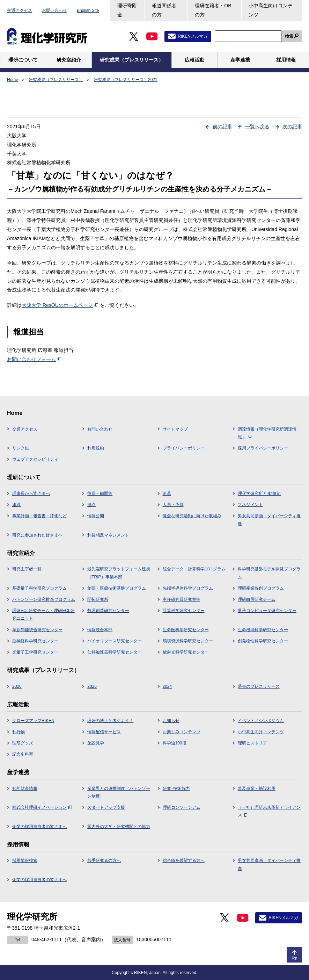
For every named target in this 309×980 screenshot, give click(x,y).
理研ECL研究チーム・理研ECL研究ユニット (43, 614)
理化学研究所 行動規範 (259, 493)
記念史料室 (22, 754)
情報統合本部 (99, 629)
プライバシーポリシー (184, 448)
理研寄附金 (127, 10)
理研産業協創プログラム (261, 588)
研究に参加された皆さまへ (37, 535)
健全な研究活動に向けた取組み (192, 515)
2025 (92, 686)
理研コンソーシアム (181, 807)
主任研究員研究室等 (181, 599)
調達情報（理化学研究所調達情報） (267, 433)
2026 (17, 686)
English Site (88, 10)
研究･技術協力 (176, 788)
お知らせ (171, 720)
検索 (289, 36)
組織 (16, 504)
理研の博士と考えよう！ (110, 720)
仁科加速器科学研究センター (114, 652)
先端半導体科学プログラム (188, 588)
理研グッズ (22, 743)
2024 (167, 686)
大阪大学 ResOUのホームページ (60, 305)
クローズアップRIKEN (33, 720)
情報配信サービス (104, 731)
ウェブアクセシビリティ (35, 459)
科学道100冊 (174, 743)
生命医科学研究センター (186, 629)
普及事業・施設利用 (256, 788)
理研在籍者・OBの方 (213, 10)
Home (12, 79)
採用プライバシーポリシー (263, 448)
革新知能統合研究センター (37, 629)
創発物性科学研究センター (263, 641)
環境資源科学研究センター (188, 641)
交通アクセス (19, 10)
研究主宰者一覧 (27, 569)
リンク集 (20, 448)
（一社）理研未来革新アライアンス (269, 811)
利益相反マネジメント (108, 535)
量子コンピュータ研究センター (267, 610)
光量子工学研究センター (35, 652)
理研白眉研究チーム (256, 599)
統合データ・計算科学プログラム (194, 569)
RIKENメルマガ (192, 36)
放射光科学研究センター (186, 652)
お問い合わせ (54, 10)
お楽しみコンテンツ (181, 731)
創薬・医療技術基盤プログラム (116, 588)
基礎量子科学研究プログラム (39, 588)
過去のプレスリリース (259, 686)
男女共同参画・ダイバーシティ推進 (269, 519)
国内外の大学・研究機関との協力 (118, 826)
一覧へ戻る (257, 126)
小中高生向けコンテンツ (271, 10)
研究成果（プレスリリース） (56, 79)
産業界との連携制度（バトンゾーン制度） (118, 792)
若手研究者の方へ (104, 860)
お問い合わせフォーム (34, 359)
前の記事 (222, 126)
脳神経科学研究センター (35, 641)
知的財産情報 (24, 788)
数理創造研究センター (108, 610)
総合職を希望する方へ (184, 860)
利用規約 (95, 448)
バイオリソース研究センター (114, 641)
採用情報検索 (24, 860)
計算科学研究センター (184, 610)
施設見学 (95, 743)
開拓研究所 (97, 599)
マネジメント (250, 504)
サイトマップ (175, 429)
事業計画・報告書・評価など (39, 515)
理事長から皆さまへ (31, 493)
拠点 (91, 504)
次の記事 (292, 126)
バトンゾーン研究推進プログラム (43, 599)
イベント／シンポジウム (261, 720)
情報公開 (95, 515)
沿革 (167, 493)
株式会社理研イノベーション (42, 807)
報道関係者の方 (164, 10)
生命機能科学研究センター (263, 629)
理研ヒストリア (252, 743)
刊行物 (18, 731)
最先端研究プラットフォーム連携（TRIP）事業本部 (118, 573)
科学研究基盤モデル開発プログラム (269, 573)
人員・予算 (173, 504)
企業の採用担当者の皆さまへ (39, 826)
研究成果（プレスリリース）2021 (125, 79)
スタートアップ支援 (106, 807)
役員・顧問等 (99, 493)
